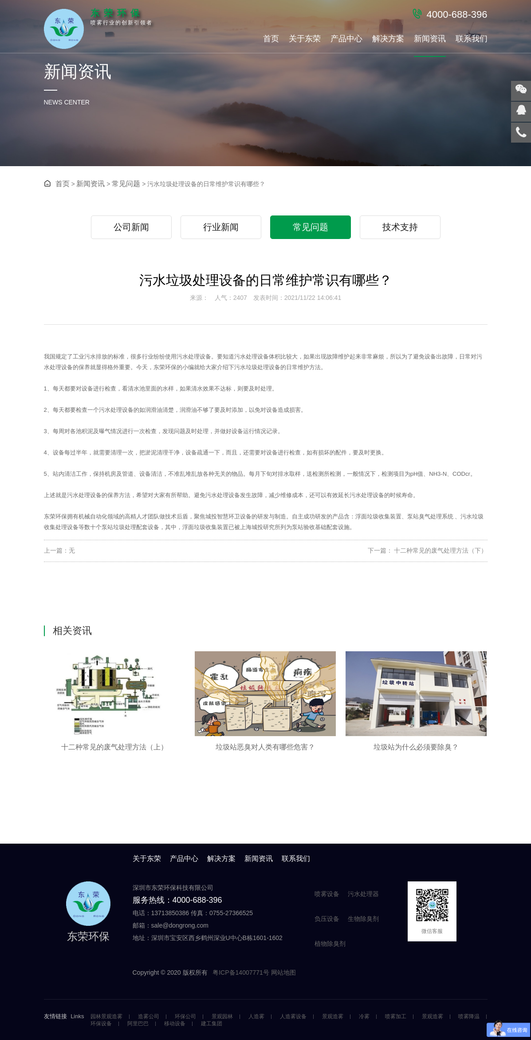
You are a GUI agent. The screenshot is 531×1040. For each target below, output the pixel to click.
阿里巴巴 (138, 1024)
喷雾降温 (469, 1017)
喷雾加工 (395, 1017)
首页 (271, 38)
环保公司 (185, 1017)
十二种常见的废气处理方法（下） (440, 550)
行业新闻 (221, 227)
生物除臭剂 (363, 918)
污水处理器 (363, 893)
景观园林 (222, 1017)
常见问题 (126, 183)
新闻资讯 (430, 38)
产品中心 (346, 38)
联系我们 (472, 38)
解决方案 (388, 38)
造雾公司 (148, 1017)
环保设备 (101, 1024)
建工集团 (211, 1024)
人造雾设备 (293, 1017)
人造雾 (256, 1017)
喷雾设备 (327, 893)
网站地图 (283, 972)
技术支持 (400, 227)
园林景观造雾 (106, 1017)
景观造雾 (332, 1017)
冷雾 (364, 1017)
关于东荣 (305, 38)
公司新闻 (131, 227)
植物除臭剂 (330, 943)
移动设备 (174, 1024)
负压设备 (327, 918)
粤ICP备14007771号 (241, 972)
